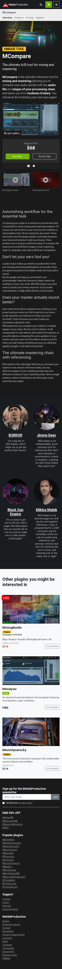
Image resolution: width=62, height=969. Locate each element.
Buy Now (17, 156)
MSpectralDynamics (12, 824)
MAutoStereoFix (10, 846)
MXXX (5, 827)
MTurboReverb (10, 887)
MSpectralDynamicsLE (13, 877)
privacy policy (26, 802)
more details (52, 646)
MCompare (8, 860)
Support (40, 17)
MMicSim (7, 866)
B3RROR (15, 435)
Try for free (44, 156)
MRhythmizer (9, 870)
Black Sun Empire (15, 512)
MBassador (8, 853)
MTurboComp (9, 883)
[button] (41, 4)
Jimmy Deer (46, 435)
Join (55, 796)
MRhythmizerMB (11, 873)
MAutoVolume (9, 849)
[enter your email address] (26, 797)
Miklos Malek (46, 510)
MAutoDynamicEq (14, 750)
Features (19, 17)
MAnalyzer (9, 689)
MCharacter (8, 856)
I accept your (19, 802)
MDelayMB (7, 817)
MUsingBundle (12, 627)
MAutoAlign (8, 839)
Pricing (29, 17)
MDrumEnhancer (11, 863)
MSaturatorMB (10, 821)
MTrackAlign (8, 880)
